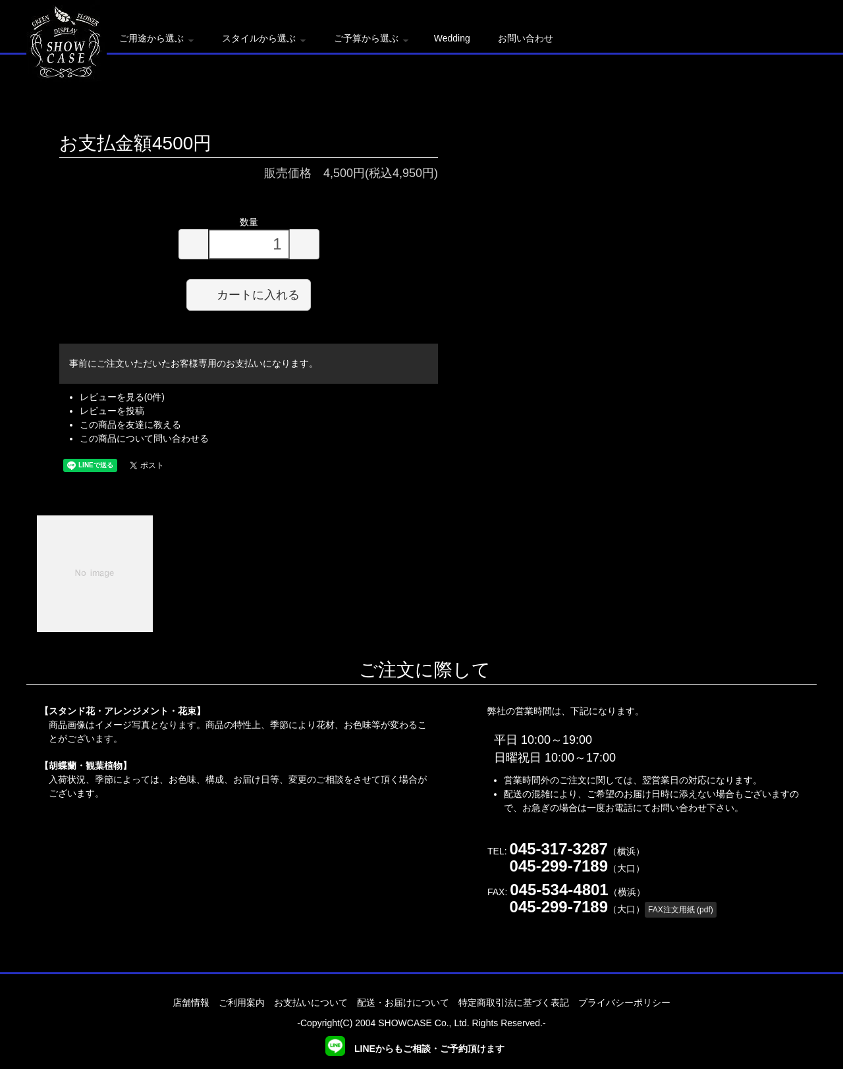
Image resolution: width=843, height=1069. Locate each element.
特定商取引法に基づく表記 (513, 1002)
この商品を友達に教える (130, 424)
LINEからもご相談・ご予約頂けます (414, 1048)
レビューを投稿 (112, 410)
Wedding (452, 38)
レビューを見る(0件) (122, 397)
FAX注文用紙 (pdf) (680, 909)
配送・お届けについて (403, 1002)
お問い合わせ (525, 38)
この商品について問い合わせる (144, 438)
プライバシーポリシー (624, 1002)
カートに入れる (249, 294)
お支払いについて (311, 1002)
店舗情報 (191, 1002)
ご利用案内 (242, 1002)
